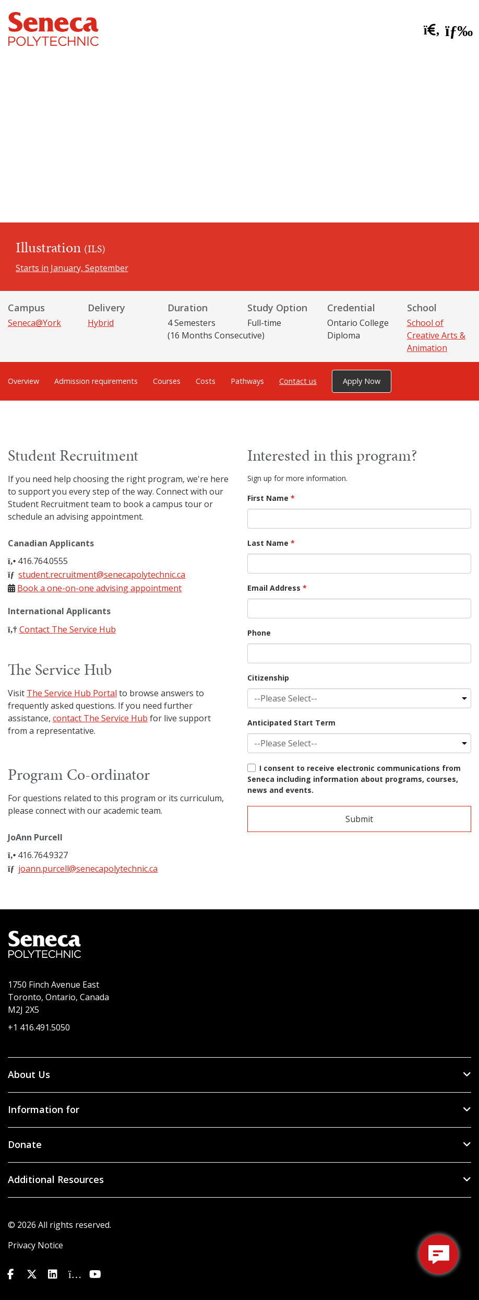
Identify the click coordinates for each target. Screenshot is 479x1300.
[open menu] (455, 28)
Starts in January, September (72, 268)
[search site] (429, 30)
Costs (205, 381)
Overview (23, 381)
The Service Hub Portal (72, 693)
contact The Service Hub (100, 718)
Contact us (298, 381)
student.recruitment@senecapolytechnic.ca (101, 574)
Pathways (247, 381)
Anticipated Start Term (291, 723)
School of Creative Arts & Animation (436, 335)
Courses (167, 381)
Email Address (277, 588)
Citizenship (268, 678)
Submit (359, 819)
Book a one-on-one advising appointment (99, 588)
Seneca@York (34, 323)
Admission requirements (96, 381)
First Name (271, 498)
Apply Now (361, 381)
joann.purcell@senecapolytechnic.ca (88, 868)
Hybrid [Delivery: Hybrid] (101, 323)
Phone (259, 633)
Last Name (271, 543)
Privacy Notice (35, 1245)
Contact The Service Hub (67, 629)
